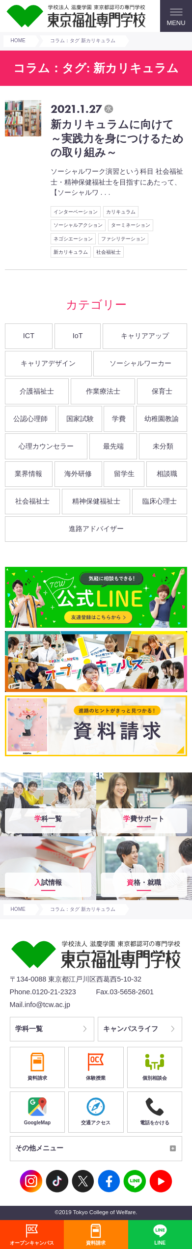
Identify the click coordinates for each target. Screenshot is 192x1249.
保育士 (162, 391)
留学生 (124, 474)
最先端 (113, 446)
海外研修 (78, 474)
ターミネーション (130, 225)
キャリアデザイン (48, 363)
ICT (28, 336)
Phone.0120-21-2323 (43, 992)
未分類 (163, 446)
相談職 (167, 474)
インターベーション (76, 211)
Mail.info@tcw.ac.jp (40, 1005)
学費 (119, 419)
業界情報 (28, 474)
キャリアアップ (145, 336)
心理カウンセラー (46, 446)
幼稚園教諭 (161, 419)
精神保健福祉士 (96, 501)
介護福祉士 (37, 391)
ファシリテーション (123, 238)
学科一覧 (29, 1029)
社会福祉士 (108, 252)
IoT (78, 336)
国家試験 (80, 419)
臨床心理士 (159, 501)
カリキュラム (121, 211)
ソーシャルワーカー (140, 363)
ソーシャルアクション (78, 225)
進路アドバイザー (96, 528)
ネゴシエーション (73, 238)
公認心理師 (30, 419)
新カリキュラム (71, 252)
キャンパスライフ (131, 1029)
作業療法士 (103, 391)
